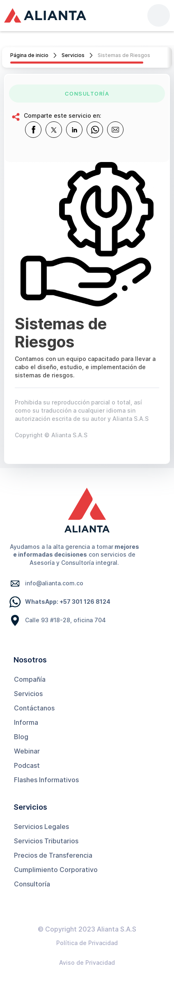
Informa (26, 722)
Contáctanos (34, 708)
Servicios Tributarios (46, 841)
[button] (158, 15)
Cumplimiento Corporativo (56, 869)
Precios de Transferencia (53, 855)
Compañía (30, 679)
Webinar (27, 751)
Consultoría (32, 884)
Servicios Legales (41, 826)
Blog (21, 737)
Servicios (73, 55)
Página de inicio (29, 55)
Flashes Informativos (46, 780)
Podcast (27, 765)
